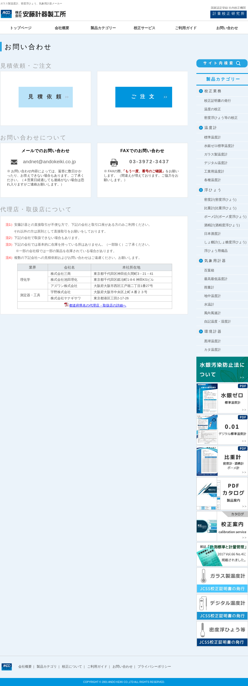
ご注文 (144, 96)
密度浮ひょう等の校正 (221, 118)
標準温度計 (212, 137)
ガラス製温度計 (216, 154)
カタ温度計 (212, 350)
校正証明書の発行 (217, 101)
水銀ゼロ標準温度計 (219, 146)
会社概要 (25, 666)
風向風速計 (212, 313)
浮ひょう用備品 (216, 251)
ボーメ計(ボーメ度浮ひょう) (225, 217)
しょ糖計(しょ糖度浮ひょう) (225, 242)
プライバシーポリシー (154, 666)
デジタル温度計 (216, 163)
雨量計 (209, 287)
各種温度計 (212, 180)
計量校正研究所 (229, 13)
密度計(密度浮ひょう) (220, 199)
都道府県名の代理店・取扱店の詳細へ (97, 305)
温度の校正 (212, 109)
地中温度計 (212, 296)
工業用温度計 (214, 171)
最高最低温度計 (216, 279)
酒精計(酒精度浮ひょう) (222, 225)
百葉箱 (209, 270)
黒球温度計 (212, 341)
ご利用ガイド (97, 666)
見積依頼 (46, 96)
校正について (72, 666)
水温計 (209, 304)
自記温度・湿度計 (217, 321)
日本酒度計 (212, 234)
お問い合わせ (123, 666)
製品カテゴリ (47, 666)
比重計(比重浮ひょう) (220, 208)
